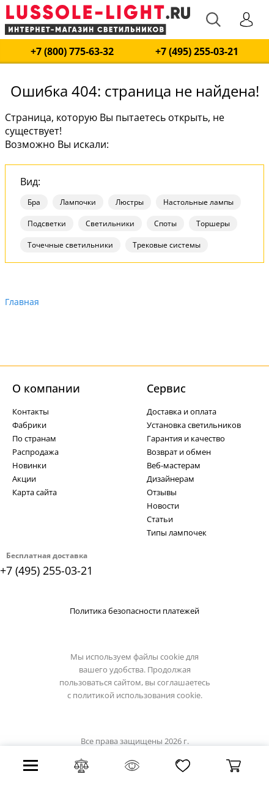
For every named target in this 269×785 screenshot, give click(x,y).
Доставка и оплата (181, 411)
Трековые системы (167, 245)
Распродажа (35, 451)
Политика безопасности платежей (134, 610)
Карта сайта (34, 492)
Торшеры (213, 223)
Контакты (30, 411)
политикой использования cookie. (137, 695)
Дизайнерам (170, 478)
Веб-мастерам (174, 465)
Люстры (130, 202)
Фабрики (29, 424)
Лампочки (78, 202)
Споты (165, 223)
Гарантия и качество (186, 438)
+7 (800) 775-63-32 (72, 51)
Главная (22, 302)
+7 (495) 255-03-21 (196, 51)
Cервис (166, 388)
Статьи (160, 519)
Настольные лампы (198, 202)
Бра (34, 202)
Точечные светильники (70, 245)
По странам (34, 438)
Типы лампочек (177, 532)
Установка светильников (194, 424)
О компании (46, 388)
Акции (24, 478)
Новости (163, 505)
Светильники (110, 223)
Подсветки (47, 223)
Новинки (29, 465)
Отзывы (162, 492)
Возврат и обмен (179, 451)
